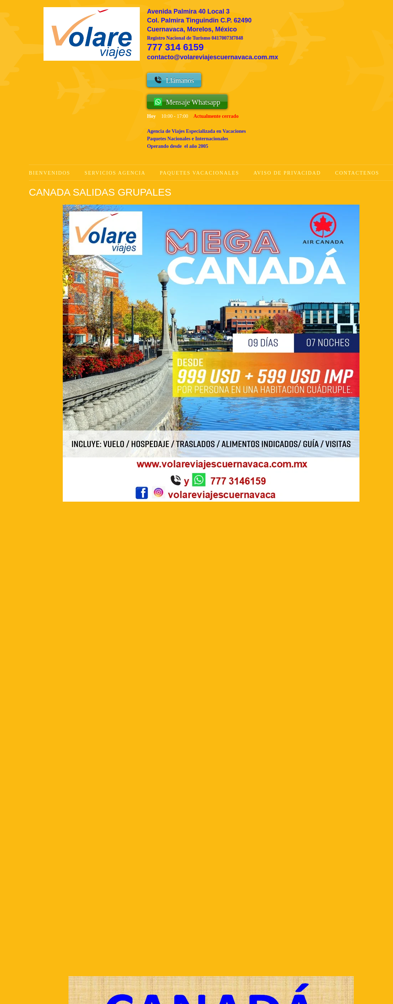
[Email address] (178, 936)
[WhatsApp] (161, 936)
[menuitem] (57, 173)
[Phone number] (144, 936)
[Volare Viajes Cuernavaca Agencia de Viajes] (92, 34)
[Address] (195, 936)
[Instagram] (230, 936)
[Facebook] (212, 936)
